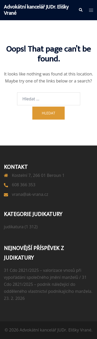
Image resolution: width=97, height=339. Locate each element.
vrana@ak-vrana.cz (30, 194)
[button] (80, 10)
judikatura (14, 227)
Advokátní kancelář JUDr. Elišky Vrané (36, 10)
